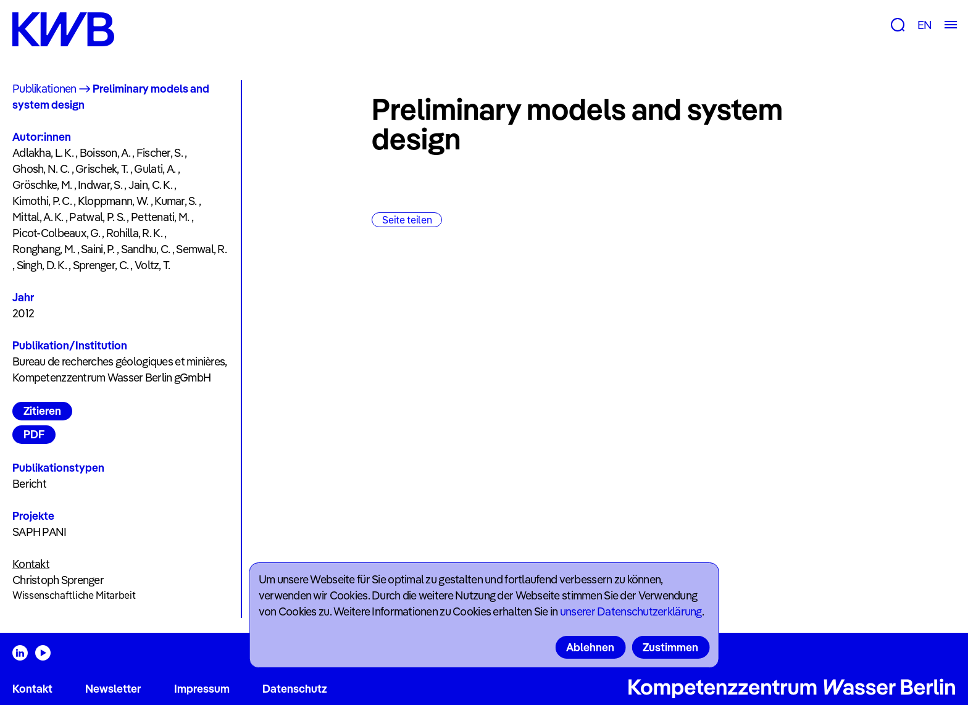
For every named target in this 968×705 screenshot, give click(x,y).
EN (924, 25)
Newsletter (113, 689)
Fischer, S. (159, 153)
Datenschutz (294, 689)
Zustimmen (670, 647)
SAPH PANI (39, 532)
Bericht (29, 484)
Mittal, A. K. (38, 217)
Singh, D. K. (42, 265)
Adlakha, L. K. (42, 153)
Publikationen (44, 88)
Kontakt (32, 689)
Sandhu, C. (145, 249)
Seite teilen (407, 220)
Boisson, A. (105, 153)
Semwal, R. (201, 249)
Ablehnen (590, 647)
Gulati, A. (154, 169)
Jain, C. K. (150, 185)
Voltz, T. (152, 265)
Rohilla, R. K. (134, 233)
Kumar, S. (175, 201)
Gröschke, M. (42, 185)
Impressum (202, 689)
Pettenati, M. (160, 217)
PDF (33, 434)
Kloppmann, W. (113, 201)
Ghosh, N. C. (40, 169)
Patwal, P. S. (97, 217)
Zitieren (42, 411)
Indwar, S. (100, 185)
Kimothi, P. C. (42, 201)
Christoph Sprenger (58, 580)
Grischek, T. (101, 169)
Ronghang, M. (43, 249)
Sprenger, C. (100, 265)
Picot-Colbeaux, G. (56, 233)
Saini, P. (98, 249)
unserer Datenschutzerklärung (631, 611)
